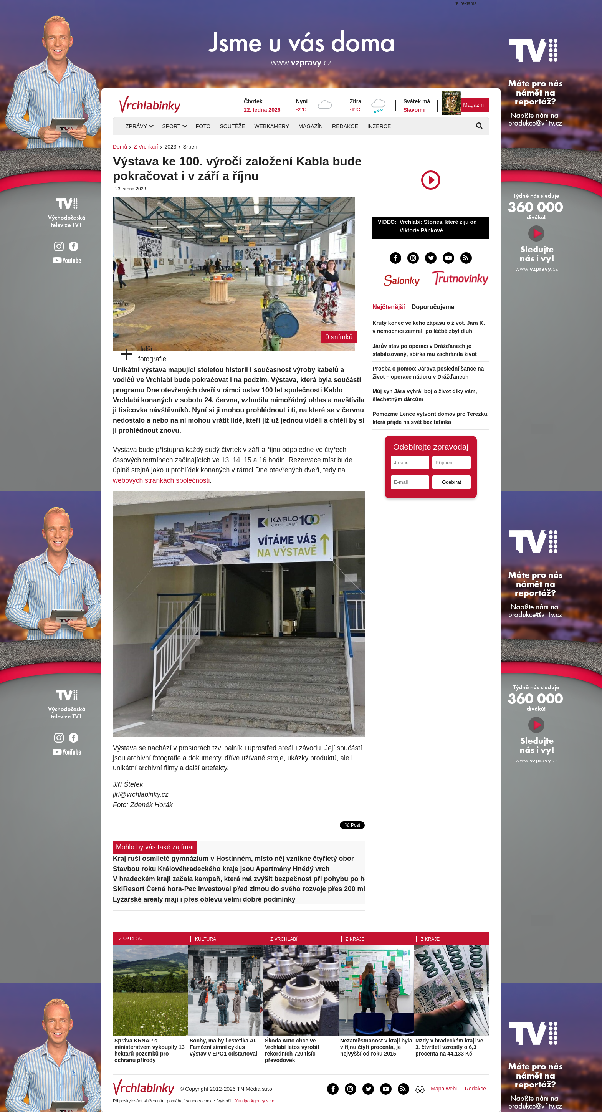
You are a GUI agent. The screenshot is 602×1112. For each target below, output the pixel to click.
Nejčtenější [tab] (388, 307)
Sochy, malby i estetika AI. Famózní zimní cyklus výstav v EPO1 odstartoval (223, 1047)
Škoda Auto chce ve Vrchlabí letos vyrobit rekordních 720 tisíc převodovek (292, 1050)
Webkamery (272, 126)
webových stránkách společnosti (161, 480)
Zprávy (136, 126)
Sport (171, 126)
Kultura (205, 939)
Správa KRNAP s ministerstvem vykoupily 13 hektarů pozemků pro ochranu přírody (149, 1050)
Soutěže (232, 126)
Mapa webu (444, 1089)
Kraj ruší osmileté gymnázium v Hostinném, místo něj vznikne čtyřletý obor (233, 858)
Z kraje (355, 939)
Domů (120, 147)
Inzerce (379, 126)
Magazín (473, 105)
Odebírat (451, 482)
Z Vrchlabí (146, 147)
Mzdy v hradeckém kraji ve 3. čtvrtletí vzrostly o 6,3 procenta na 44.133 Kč (449, 1047)
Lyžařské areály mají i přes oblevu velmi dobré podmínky (204, 899)
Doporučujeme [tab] (433, 307)
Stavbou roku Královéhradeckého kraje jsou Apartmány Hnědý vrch (221, 869)
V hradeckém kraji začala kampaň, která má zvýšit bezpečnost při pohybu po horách (239, 879)
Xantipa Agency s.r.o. (255, 1101)
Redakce (345, 126)
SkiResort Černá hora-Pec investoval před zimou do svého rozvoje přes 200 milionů (239, 889)
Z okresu (130, 938)
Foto (203, 126)
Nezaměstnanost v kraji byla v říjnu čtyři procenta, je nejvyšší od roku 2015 (376, 1047)
